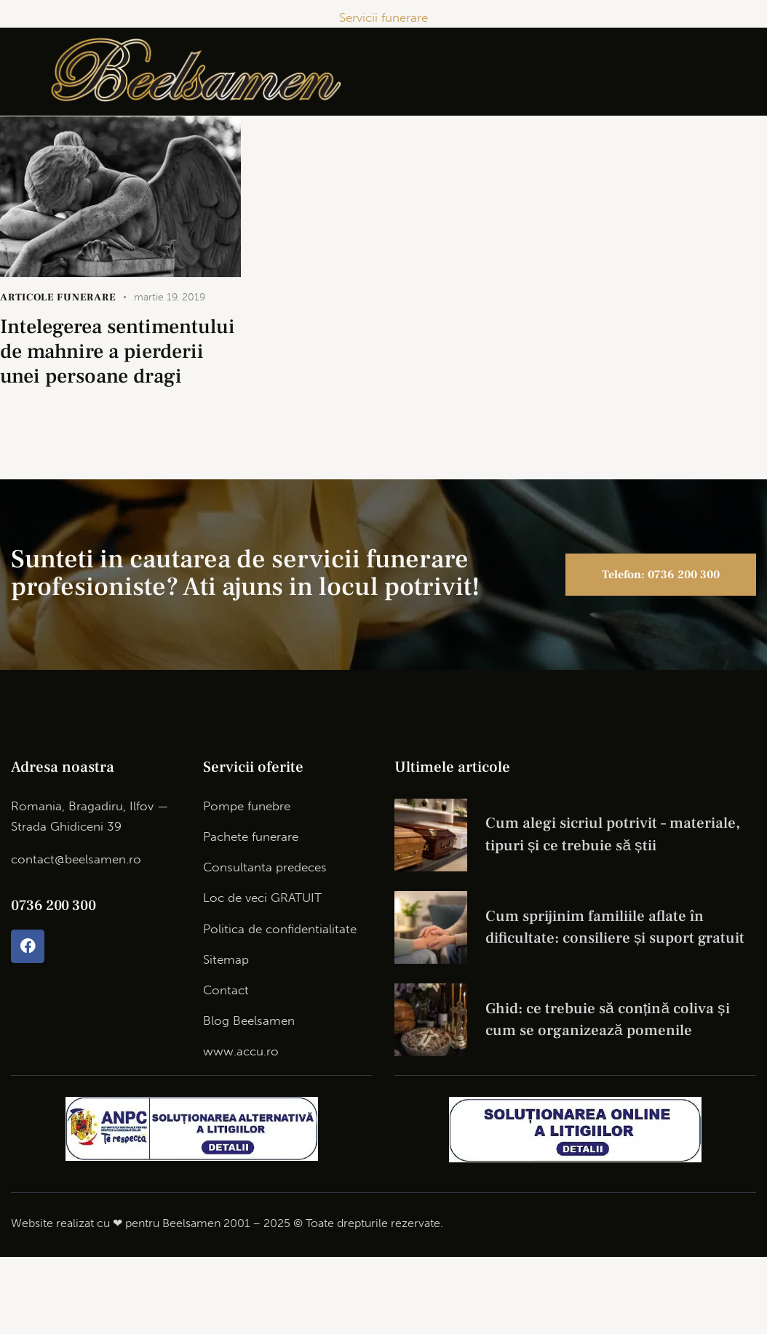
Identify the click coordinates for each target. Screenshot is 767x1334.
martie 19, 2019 (169, 297)
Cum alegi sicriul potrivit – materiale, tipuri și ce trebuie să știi (612, 834)
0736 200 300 (53, 905)
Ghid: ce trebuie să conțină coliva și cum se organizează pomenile (607, 1019)
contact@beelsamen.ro (76, 859)
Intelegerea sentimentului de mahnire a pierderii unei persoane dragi (117, 351)
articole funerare (58, 297)
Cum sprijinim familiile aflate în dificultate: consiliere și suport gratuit (614, 927)
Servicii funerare (383, 17)
